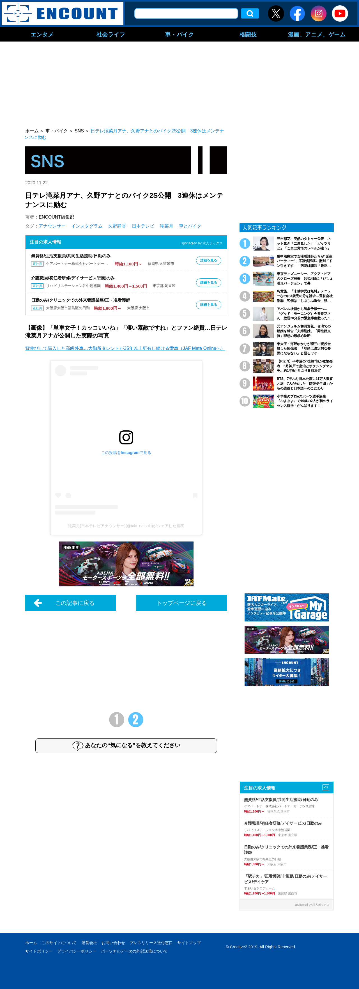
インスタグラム (87, 226)
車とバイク (190, 226)
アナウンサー (52, 226)
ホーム (31, 943)
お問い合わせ (113, 943)
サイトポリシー (39, 951)
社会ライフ (110, 34)
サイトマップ (189, 943)
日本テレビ (143, 226)
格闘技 (248, 34)
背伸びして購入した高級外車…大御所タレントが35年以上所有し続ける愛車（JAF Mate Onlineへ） (125, 348)
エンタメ (42, 34)
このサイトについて (59, 943)
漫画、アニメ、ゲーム (317, 34)
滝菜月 (166, 226)
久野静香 (117, 226)
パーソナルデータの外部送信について (134, 951)
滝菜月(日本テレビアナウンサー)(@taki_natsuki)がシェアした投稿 (126, 526)
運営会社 (89, 943)
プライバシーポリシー (76, 951)
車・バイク (179, 34)
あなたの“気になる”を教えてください (126, 745)
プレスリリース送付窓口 (151, 943)
